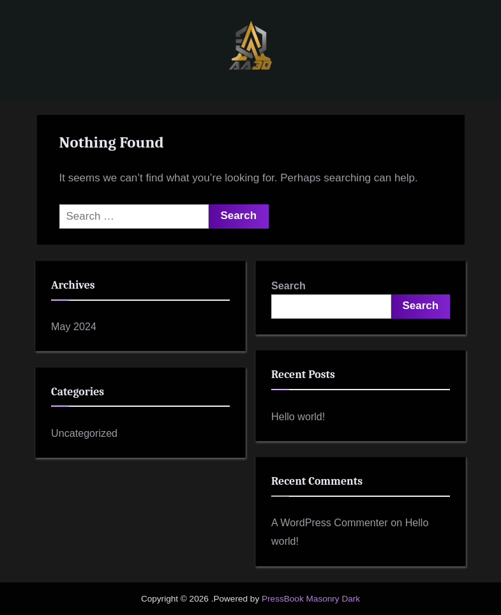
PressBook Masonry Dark (311, 599)
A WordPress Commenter (329, 522)
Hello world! (298, 416)
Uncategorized (84, 433)
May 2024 (73, 326)
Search (288, 285)
